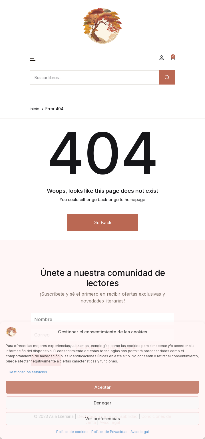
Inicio (34, 108)
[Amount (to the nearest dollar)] (94, 77)
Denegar (102, 403)
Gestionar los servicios (28, 372)
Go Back (102, 222)
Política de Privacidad (109, 432)
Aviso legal (139, 432)
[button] (32, 57)
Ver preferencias (102, 418)
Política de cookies (72, 432)
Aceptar (103, 387)
